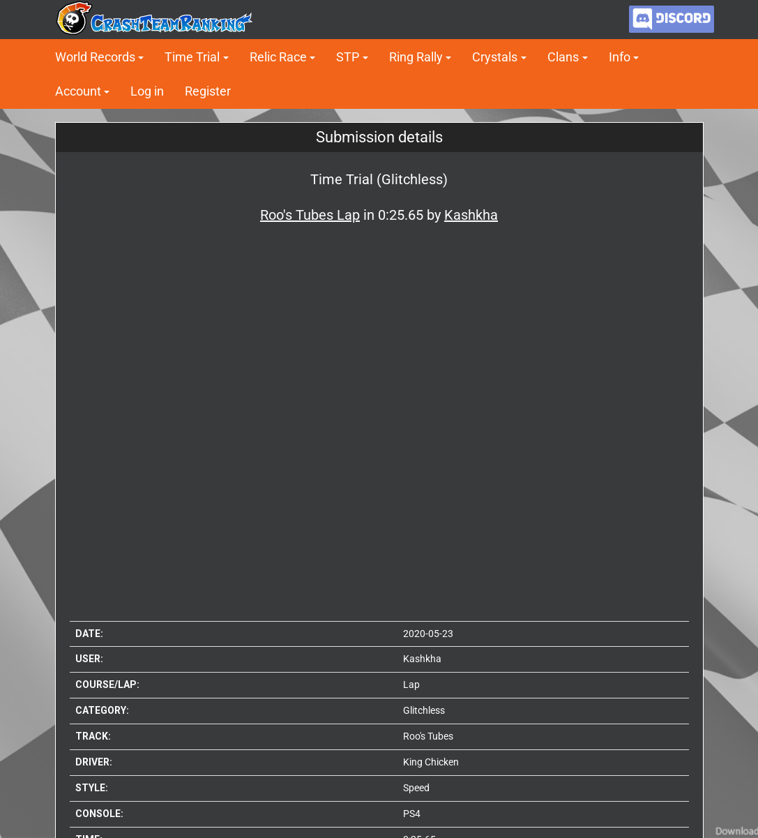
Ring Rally (416, 57)
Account (78, 91)
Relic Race (278, 57)
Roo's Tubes (428, 736)
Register (208, 91)
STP (347, 57)
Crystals (494, 57)
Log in (147, 91)
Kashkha (422, 658)
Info (619, 57)
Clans (563, 57)
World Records (95, 57)
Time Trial (192, 57)
